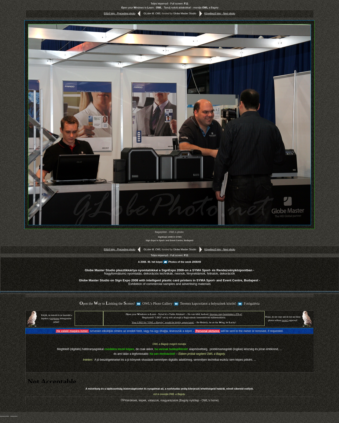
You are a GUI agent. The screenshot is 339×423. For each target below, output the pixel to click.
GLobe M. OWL (152, 13)
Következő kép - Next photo (216, 13)
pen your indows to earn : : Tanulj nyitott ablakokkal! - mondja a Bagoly (169, 7)
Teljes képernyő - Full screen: (169, 3)
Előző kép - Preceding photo (123, 13)
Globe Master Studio (184, 13)
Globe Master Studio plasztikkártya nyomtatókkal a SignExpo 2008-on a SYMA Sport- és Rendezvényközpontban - (169, 271)
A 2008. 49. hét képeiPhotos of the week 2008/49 (169, 261)
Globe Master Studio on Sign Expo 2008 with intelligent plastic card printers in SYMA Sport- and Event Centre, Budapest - (169, 282)
